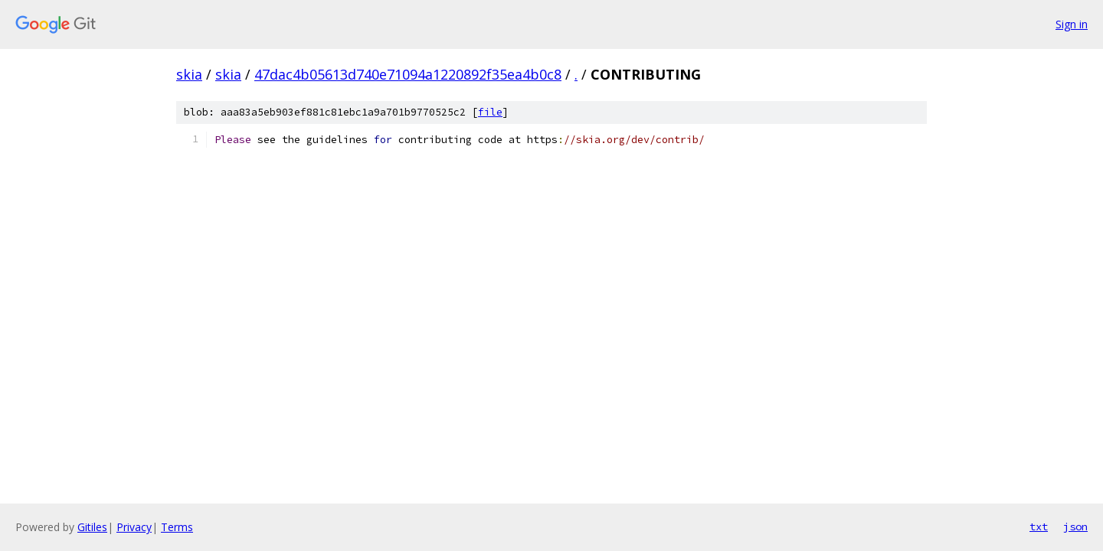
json (1075, 526)
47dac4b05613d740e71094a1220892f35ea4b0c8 (407, 74)
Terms (177, 527)
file (490, 112)
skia (189, 74)
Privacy (134, 527)
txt (1038, 526)
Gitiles (92, 527)
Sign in (1072, 24)
